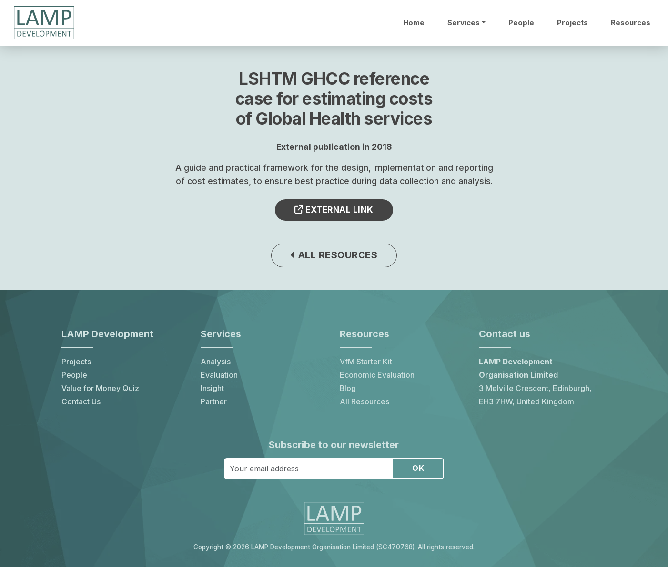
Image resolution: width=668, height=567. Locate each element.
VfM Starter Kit (366, 361)
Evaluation (219, 375)
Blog (348, 388)
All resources (334, 255)
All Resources (364, 401)
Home (414, 23)
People (521, 23)
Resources (630, 23)
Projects (572, 23)
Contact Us (81, 401)
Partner (214, 401)
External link (334, 210)
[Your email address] (308, 468)
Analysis (216, 361)
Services (463, 23)
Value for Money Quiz (100, 388)
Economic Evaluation (377, 375)
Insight (212, 388)
